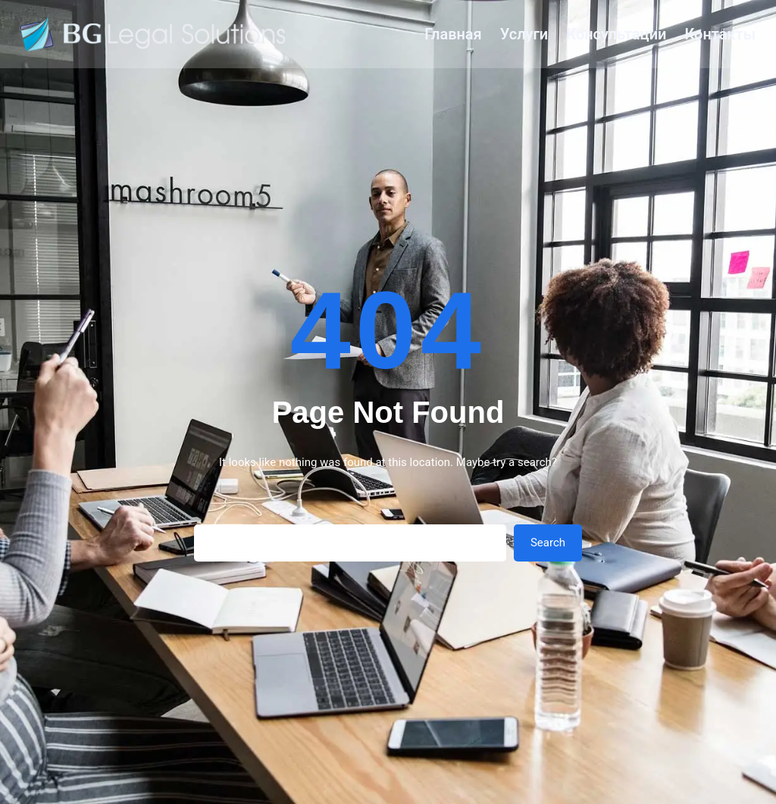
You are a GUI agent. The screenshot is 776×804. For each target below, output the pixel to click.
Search (547, 542)
